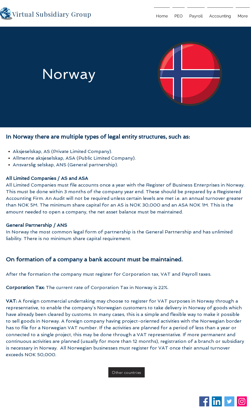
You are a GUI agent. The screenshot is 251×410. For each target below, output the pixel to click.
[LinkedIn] (217, 401)
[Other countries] (126, 372)
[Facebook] (204, 401)
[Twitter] (229, 401)
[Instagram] (242, 401)
